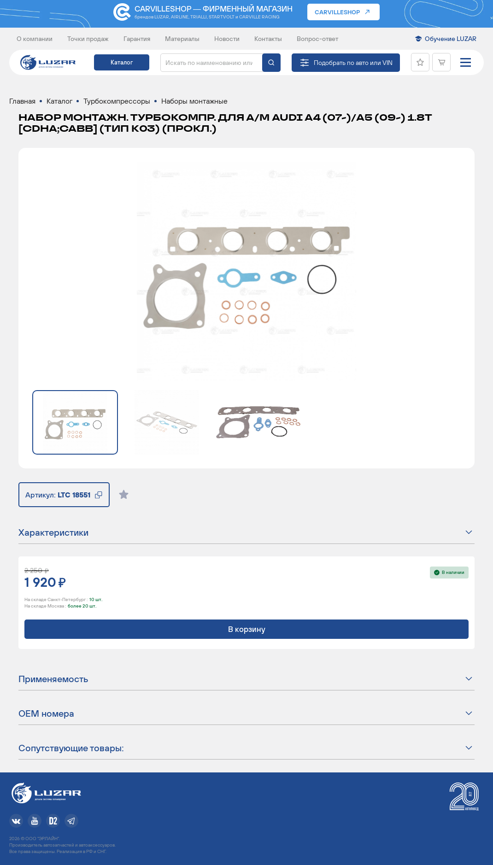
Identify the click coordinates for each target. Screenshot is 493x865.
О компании (35, 38)
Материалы (182, 38)
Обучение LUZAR (450, 38)
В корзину (246, 629)
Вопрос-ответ (317, 38)
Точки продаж (88, 38)
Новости (227, 38)
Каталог (122, 62)
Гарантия (136, 38)
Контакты (268, 38)
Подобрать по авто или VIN (353, 62)
